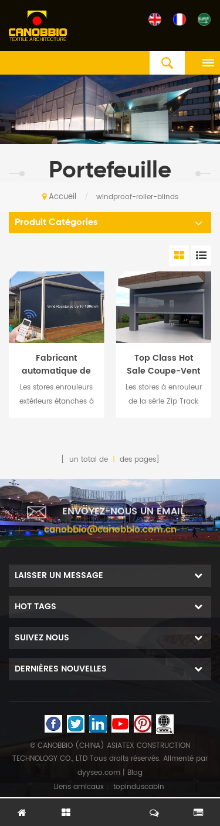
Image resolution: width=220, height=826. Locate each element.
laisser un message (110, 806)
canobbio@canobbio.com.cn (110, 539)
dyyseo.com (98, 772)
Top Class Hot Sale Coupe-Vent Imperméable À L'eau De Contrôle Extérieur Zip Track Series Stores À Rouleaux (164, 365)
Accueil (59, 197)
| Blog (131, 772)
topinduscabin (138, 787)
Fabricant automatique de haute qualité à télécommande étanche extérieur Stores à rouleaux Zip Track (56, 365)
